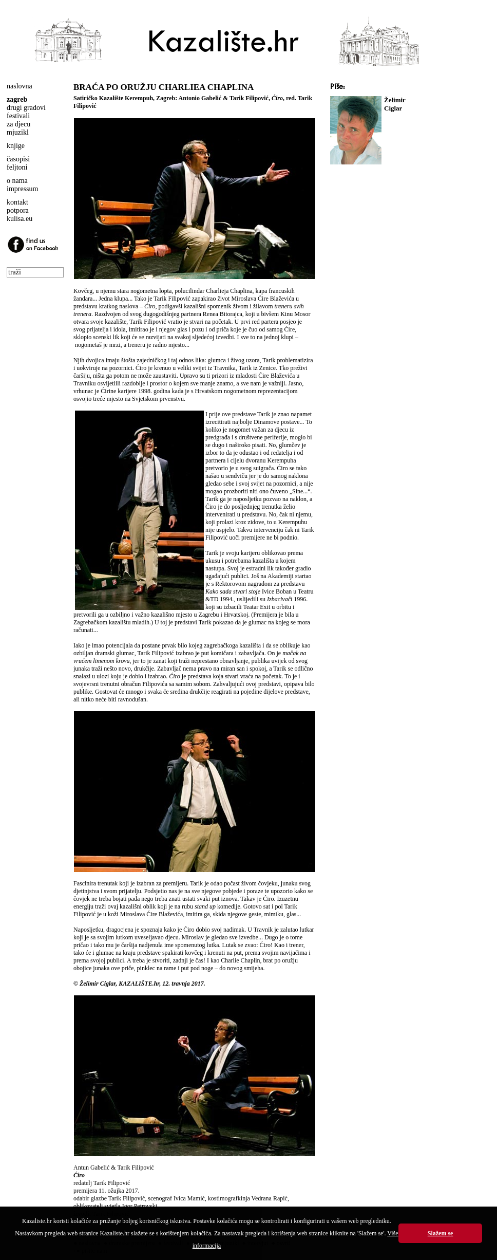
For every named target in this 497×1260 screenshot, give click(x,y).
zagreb (17, 99)
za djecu (18, 124)
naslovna (19, 86)
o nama (17, 180)
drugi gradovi (26, 108)
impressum (22, 189)
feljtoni (17, 167)
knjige (16, 146)
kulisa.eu (19, 219)
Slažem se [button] (440, 1233)
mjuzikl (18, 132)
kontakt (17, 202)
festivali (18, 116)
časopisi (18, 159)
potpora (18, 210)
